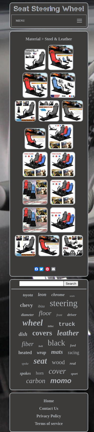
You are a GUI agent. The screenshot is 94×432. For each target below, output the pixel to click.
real (73, 363)
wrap (41, 352)
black (56, 342)
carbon (35, 381)
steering (63, 303)
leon (42, 294)
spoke (25, 363)
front (59, 315)
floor (45, 313)
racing (73, 352)
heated (25, 352)
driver (71, 315)
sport (74, 374)
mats (57, 352)
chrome (58, 294)
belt (41, 346)
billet (51, 326)
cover (57, 371)
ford (73, 345)
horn (40, 373)
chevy (26, 305)
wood (58, 362)
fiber (28, 343)
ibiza (41, 306)
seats (72, 296)
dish (23, 334)
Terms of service (49, 423)
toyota (28, 295)
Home (49, 401)
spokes (25, 373)
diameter (27, 315)
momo (60, 381)
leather (68, 333)
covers (42, 333)
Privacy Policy (48, 416)
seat (40, 360)
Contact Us (48, 408)
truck (66, 324)
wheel (33, 322)
